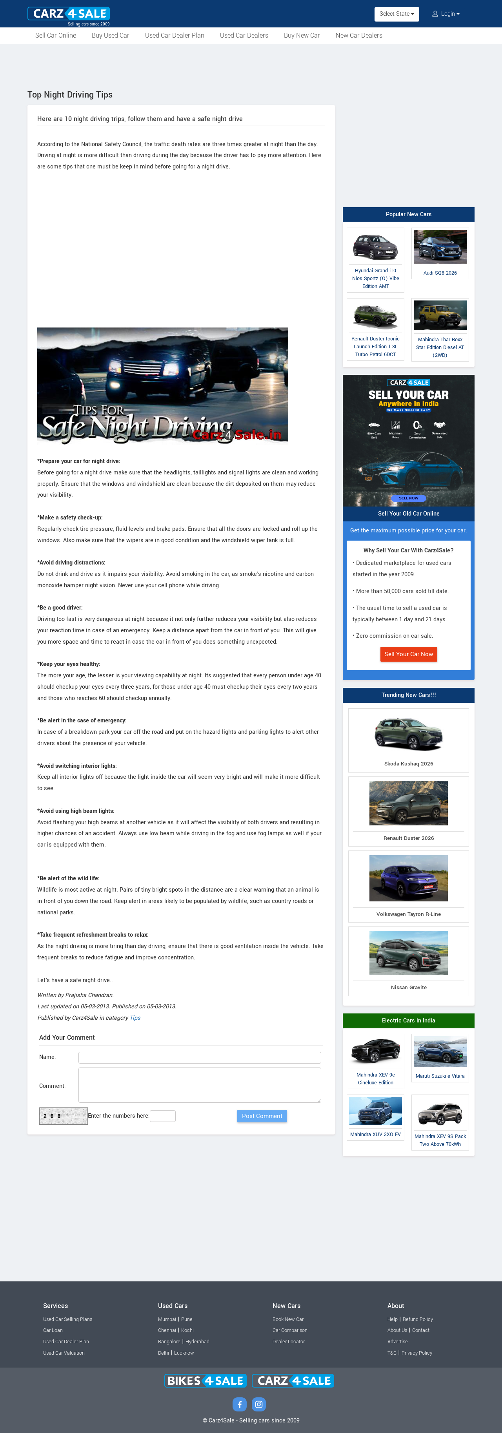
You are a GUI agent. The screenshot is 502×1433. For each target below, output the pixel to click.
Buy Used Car (110, 35)
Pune (187, 1319)
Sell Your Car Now (408, 654)
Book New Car (288, 1319)
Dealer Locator (289, 1341)
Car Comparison (290, 1330)
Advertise (397, 1341)
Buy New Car (302, 35)
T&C (392, 1353)
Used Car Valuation (64, 1353)
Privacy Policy (417, 1353)
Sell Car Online (55, 35)
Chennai (167, 1330)
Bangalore (169, 1341)
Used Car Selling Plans (67, 1319)
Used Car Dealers (244, 35)
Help (392, 1319)
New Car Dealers (359, 35)
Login (446, 14)
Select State (397, 14)
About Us (397, 1330)
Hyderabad (197, 1341)
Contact (420, 1330)
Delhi (163, 1353)
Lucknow (184, 1353)
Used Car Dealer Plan (174, 35)
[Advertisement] (251, 65)
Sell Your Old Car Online (409, 514)
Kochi (187, 1330)
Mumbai (167, 1319)
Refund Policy (418, 1319)
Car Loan (53, 1330)
